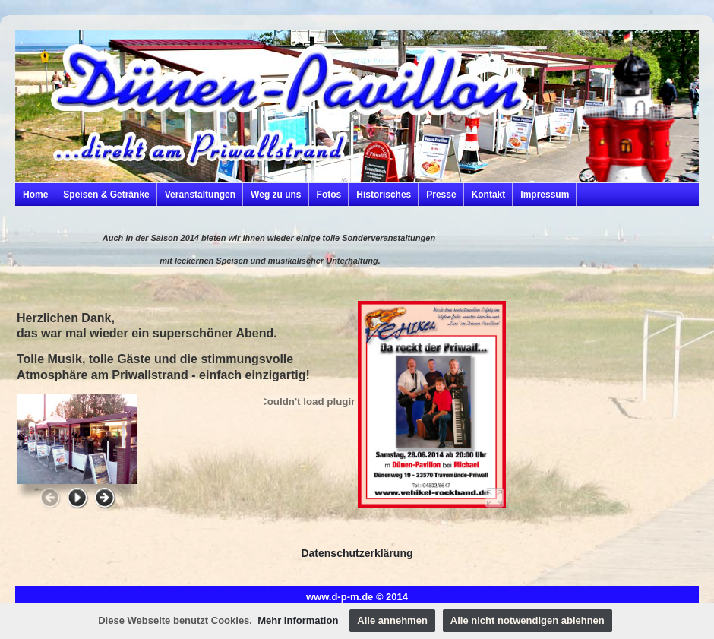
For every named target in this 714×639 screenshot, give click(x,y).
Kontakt (489, 194)
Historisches (383, 194)
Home (35, 194)
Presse (441, 194)
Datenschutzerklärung (356, 553)
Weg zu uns (276, 194)
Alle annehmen (392, 620)
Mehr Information (297, 620)
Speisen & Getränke (106, 194)
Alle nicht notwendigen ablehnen (527, 620)
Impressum (544, 194)
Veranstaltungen (200, 194)
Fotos (329, 194)
